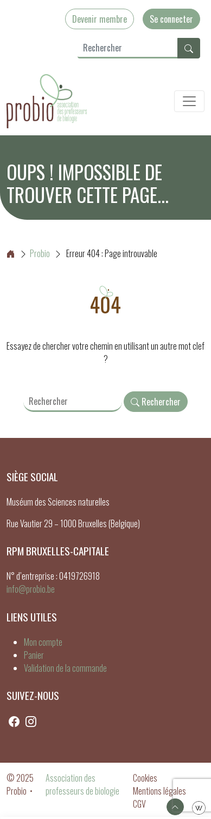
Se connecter (171, 18)
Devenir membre (99, 18)
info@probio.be (31, 588)
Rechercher (156, 401)
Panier (34, 654)
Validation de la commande (65, 667)
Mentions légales (159, 790)
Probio (28, 253)
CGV (139, 803)
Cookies (145, 777)
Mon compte (43, 641)
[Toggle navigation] (189, 101)
